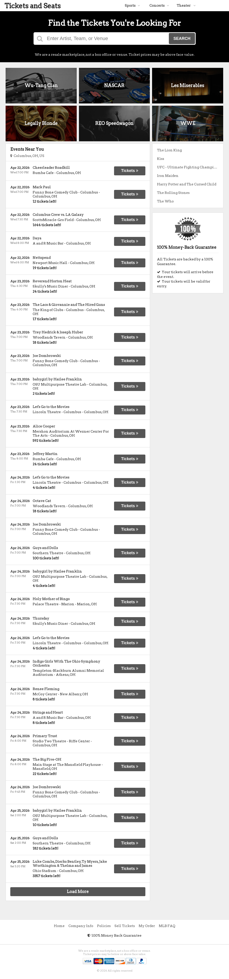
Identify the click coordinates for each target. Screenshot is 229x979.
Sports (132, 6)
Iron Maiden (167, 176)
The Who (165, 201)
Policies (104, 926)
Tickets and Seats (32, 6)
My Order (147, 926)
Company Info (80, 926)
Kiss (160, 159)
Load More (78, 891)
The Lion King (169, 150)
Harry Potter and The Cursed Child (186, 184)
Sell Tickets (124, 926)
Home (59, 926)
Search (181, 38)
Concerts (159, 6)
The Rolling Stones (173, 193)
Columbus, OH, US (27, 156)
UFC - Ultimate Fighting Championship (190, 167)
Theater (186, 6)
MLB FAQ (167, 926)
